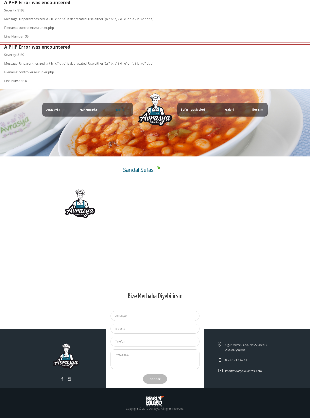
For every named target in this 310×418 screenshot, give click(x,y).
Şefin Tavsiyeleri (193, 109)
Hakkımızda (88, 109)
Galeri (229, 109)
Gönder (155, 379)
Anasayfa (53, 109)
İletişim (257, 109)
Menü (120, 109)
